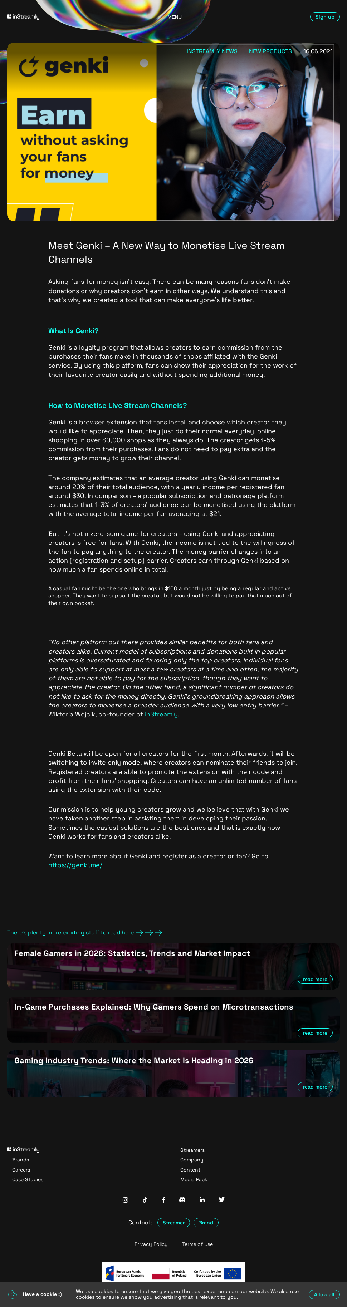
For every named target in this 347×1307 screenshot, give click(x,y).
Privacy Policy (151, 1244)
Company (192, 1159)
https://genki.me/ (75, 865)
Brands (20, 1159)
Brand (206, 1222)
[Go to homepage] (60, 17)
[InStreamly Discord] (182, 1200)
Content (190, 1170)
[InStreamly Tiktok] (145, 1200)
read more (315, 979)
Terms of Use (197, 1244)
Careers (21, 1170)
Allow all (324, 1294)
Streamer (174, 1222)
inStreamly (161, 714)
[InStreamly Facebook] (163, 1200)
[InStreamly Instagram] (125, 1200)
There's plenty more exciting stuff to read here (84, 932)
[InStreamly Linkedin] (202, 1200)
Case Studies (27, 1179)
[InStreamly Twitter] (222, 1200)
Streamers (192, 1150)
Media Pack (193, 1179)
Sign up (325, 17)
